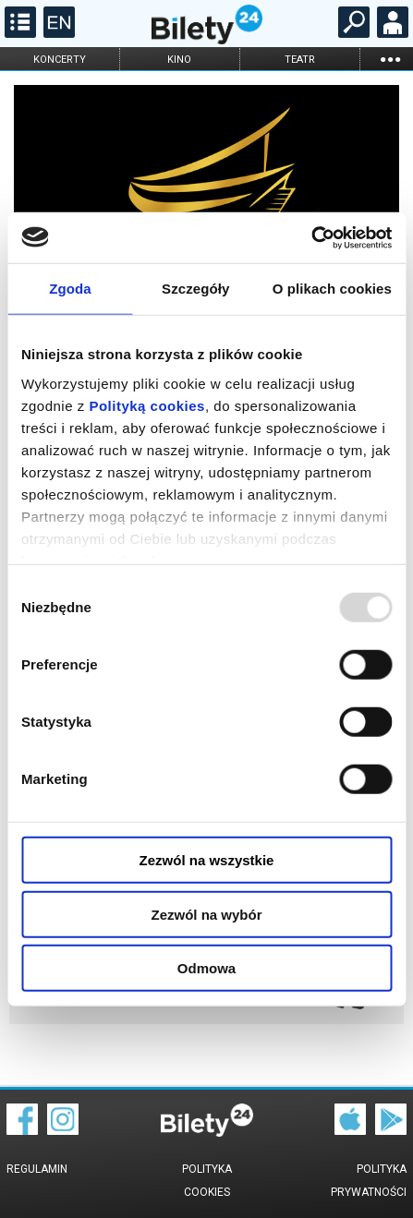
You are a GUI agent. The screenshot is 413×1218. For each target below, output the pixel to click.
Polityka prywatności (369, 1181)
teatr (300, 60)
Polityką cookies (147, 405)
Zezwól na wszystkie (207, 860)
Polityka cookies (207, 1181)
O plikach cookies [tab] (332, 288)
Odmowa (206, 968)
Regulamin (36, 1169)
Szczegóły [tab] (195, 288)
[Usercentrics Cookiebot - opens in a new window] (311, 237)
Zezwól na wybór (206, 914)
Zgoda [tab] (70, 288)
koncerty (59, 60)
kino (179, 60)
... (390, 58)
